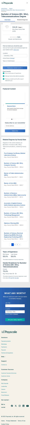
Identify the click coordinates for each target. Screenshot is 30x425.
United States (4, 8)
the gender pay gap (14, 278)
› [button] (16, 105)
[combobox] (15, 55)
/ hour (20, 27)
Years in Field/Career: (9, 61)
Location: (5, 53)
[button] (7, 19)
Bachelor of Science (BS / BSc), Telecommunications (13, 10)
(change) (12, 58)
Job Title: (7, 303)
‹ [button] (13, 105)
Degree (10, 8)
